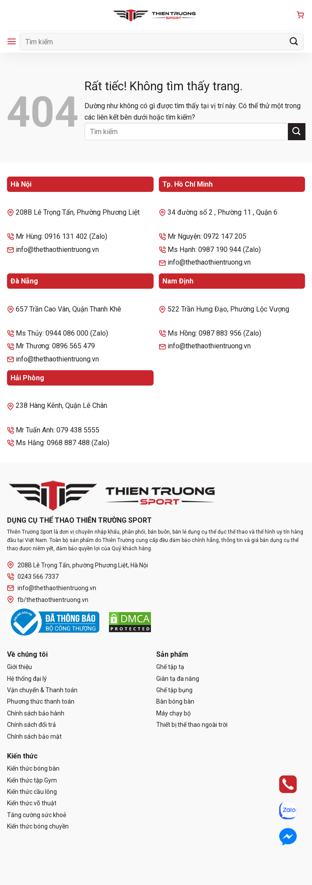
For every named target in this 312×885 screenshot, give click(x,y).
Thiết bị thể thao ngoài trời (192, 724)
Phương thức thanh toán (40, 701)
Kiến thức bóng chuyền (38, 826)
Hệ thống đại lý (27, 678)
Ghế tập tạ (170, 666)
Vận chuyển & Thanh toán (42, 690)
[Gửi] (294, 41)
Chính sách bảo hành (35, 713)
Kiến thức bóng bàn (33, 768)
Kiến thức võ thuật (31, 803)
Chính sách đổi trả (31, 724)
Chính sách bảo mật (34, 736)
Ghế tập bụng (174, 690)
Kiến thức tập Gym (32, 780)
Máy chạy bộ (173, 713)
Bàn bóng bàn (175, 701)
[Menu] (12, 41)
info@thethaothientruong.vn (51, 588)
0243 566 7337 (33, 577)
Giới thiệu (19, 666)
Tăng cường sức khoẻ (36, 814)
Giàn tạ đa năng (177, 678)
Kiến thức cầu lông (32, 791)
